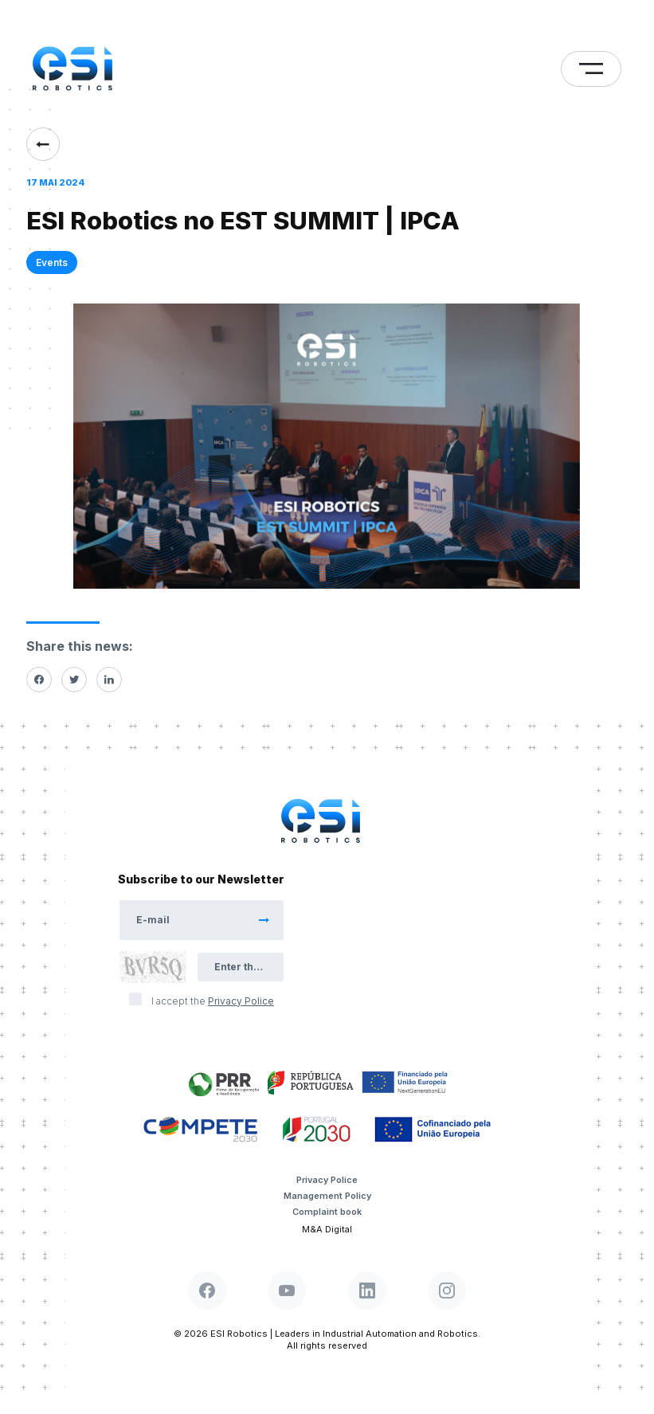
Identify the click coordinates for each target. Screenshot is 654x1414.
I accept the (212, 1001)
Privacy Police (327, 1179)
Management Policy (327, 1195)
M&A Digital (327, 1229)
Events (52, 262)
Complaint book (327, 1211)
